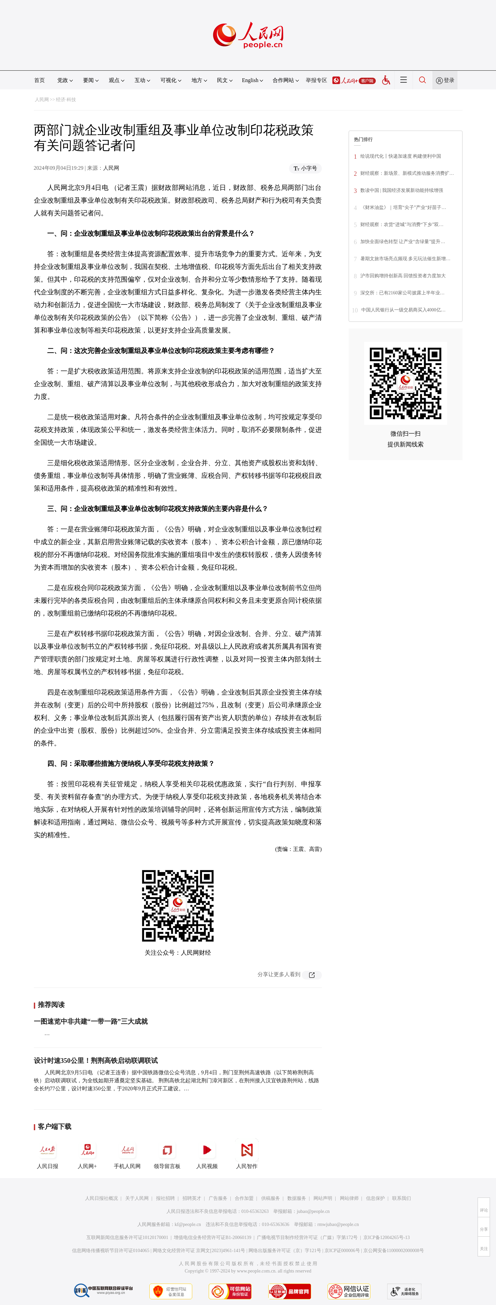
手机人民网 (127, 1153)
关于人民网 (137, 1198)
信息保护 (375, 1198)
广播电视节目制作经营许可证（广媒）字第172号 (307, 1237)
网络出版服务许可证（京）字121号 (285, 1250)
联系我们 (401, 1198)
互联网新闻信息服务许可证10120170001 (127, 1237)
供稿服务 (270, 1198)
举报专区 (316, 80)
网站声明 (322, 1198)
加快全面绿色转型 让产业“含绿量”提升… (402, 241)
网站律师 (349, 1198)
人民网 (42, 99)
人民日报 (47, 1153)
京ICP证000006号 (342, 1250)
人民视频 (207, 1153)
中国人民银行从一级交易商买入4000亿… (403, 309)
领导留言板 (167, 1153)
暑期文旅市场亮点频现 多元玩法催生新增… (405, 258)
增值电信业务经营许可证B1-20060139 (212, 1237)
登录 (449, 80)
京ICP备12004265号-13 (386, 1237)
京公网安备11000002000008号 (393, 1250)
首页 (39, 80)
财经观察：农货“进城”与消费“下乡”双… (402, 224)
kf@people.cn (188, 1224)
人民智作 (247, 1153)
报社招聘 (165, 1198)
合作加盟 (244, 1198)
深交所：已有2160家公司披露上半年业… (402, 292)
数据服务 (296, 1198)
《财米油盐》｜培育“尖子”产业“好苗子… (403, 207)
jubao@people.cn (313, 1211)
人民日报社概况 (101, 1198)
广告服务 (218, 1198)
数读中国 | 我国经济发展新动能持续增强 (401, 190)
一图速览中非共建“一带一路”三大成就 (91, 1021)
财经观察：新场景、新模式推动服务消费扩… (407, 173)
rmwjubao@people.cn (338, 1224)
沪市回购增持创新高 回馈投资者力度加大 (403, 275)
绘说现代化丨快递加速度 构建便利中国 (400, 156)
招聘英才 (192, 1198)
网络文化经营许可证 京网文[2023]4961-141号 (199, 1250)
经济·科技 (66, 99)
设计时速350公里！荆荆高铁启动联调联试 (96, 1060)
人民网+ (87, 1153)
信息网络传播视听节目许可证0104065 (110, 1250)
